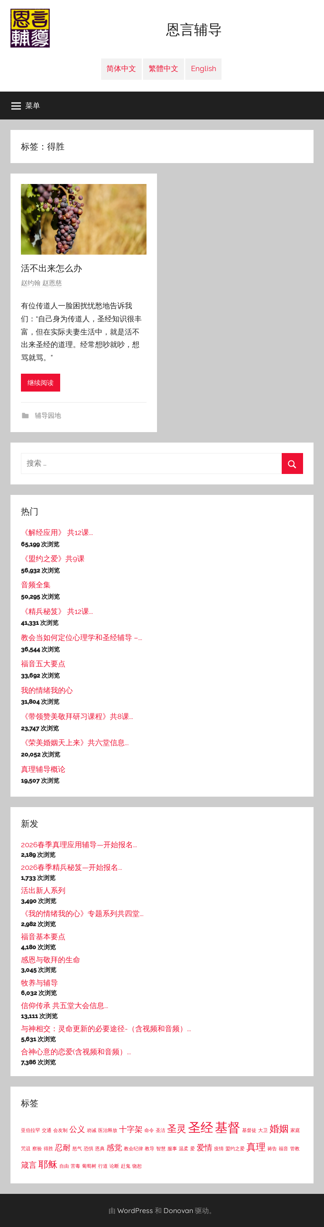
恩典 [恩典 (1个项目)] (100, 1148)
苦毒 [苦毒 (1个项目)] (75, 1166)
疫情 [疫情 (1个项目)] (219, 1148)
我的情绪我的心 (47, 690)
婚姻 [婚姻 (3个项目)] (279, 1128)
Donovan (178, 1210)
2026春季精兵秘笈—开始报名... (71, 867)
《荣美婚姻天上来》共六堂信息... (75, 742)
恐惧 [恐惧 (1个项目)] (88, 1148)
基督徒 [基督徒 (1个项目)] (249, 1130)
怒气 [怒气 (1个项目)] (77, 1148)
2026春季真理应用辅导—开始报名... (79, 844)
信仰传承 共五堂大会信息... (64, 1005)
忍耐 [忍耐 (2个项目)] (63, 1147)
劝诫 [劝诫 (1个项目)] (91, 1130)
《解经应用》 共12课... (57, 532)
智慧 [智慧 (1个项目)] (161, 1148)
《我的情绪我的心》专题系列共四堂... (82, 913)
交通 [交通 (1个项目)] (46, 1130)
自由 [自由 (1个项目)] (64, 1166)
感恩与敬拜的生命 (50, 959)
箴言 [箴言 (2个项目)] (29, 1164)
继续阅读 (40, 383)
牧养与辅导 (39, 982)
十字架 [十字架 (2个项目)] (131, 1129)
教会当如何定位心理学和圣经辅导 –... (81, 637)
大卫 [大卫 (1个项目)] (263, 1130)
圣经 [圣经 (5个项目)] (200, 1127)
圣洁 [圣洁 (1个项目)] (160, 1130)
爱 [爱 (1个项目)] (192, 1148)
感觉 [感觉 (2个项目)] (114, 1147)
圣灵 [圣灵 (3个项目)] (176, 1128)
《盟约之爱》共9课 (53, 558)
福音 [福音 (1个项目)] (283, 1148)
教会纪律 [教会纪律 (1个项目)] (133, 1148)
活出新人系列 (43, 890)
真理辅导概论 (43, 769)
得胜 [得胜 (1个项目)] (48, 1148)
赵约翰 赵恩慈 (41, 283)
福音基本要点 (43, 936)
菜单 (25, 105)
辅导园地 (47, 415)
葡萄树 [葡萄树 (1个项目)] (89, 1166)
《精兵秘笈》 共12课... (57, 611)
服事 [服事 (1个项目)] (172, 1148)
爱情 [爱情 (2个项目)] (204, 1147)
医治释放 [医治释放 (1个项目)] (107, 1130)
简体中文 (121, 68)
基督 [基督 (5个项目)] (227, 1127)
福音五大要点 (43, 663)
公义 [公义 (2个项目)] (77, 1129)
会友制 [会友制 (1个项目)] (60, 1130)
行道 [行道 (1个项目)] (103, 1166)
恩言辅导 (194, 29)
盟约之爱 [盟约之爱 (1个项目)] (235, 1148)
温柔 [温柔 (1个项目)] (183, 1148)
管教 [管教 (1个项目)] (295, 1148)
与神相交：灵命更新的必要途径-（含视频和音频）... (106, 1028)
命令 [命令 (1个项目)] (149, 1130)
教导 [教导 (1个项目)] (149, 1148)
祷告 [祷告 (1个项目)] (272, 1148)
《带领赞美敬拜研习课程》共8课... (77, 716)
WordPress (135, 1210)
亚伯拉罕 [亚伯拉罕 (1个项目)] (30, 1130)
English (203, 68)
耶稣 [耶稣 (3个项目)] (48, 1164)
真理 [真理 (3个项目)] (256, 1146)
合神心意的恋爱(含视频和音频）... (76, 1051)
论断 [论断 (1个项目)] (114, 1166)
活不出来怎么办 (51, 267)
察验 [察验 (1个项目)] (37, 1148)
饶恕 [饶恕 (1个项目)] (137, 1166)
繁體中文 (163, 68)
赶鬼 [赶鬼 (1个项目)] (125, 1166)
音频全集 (36, 584)
